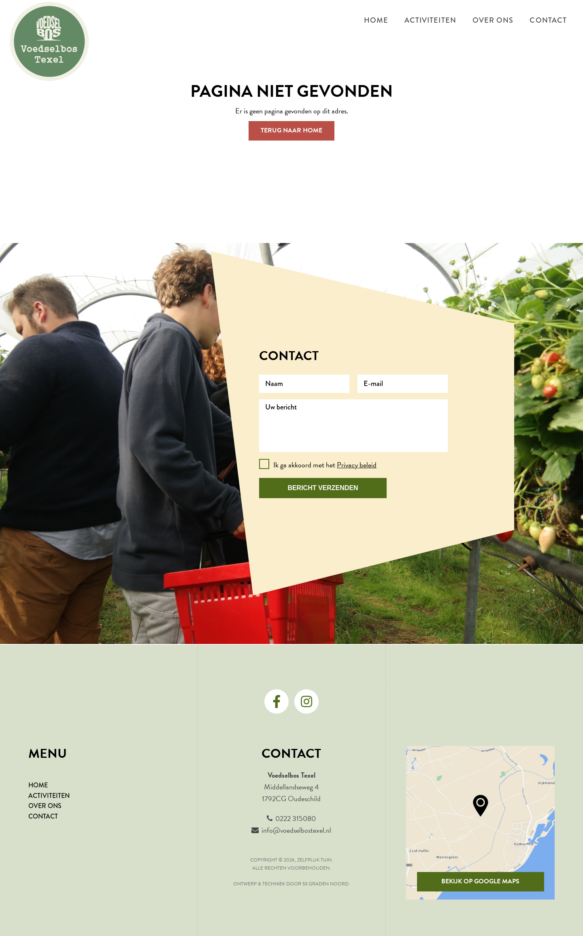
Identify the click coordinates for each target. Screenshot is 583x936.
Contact (548, 20)
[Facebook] (276, 701)
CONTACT (43, 816)
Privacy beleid (357, 464)
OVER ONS (45, 805)
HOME (38, 785)
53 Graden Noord (325, 883)
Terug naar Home (291, 130)
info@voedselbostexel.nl (296, 830)
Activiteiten (430, 20)
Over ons (493, 20)
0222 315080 (295, 818)
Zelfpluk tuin (314, 860)
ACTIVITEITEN (49, 795)
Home (376, 20)
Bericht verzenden (322, 487)
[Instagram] (306, 701)
